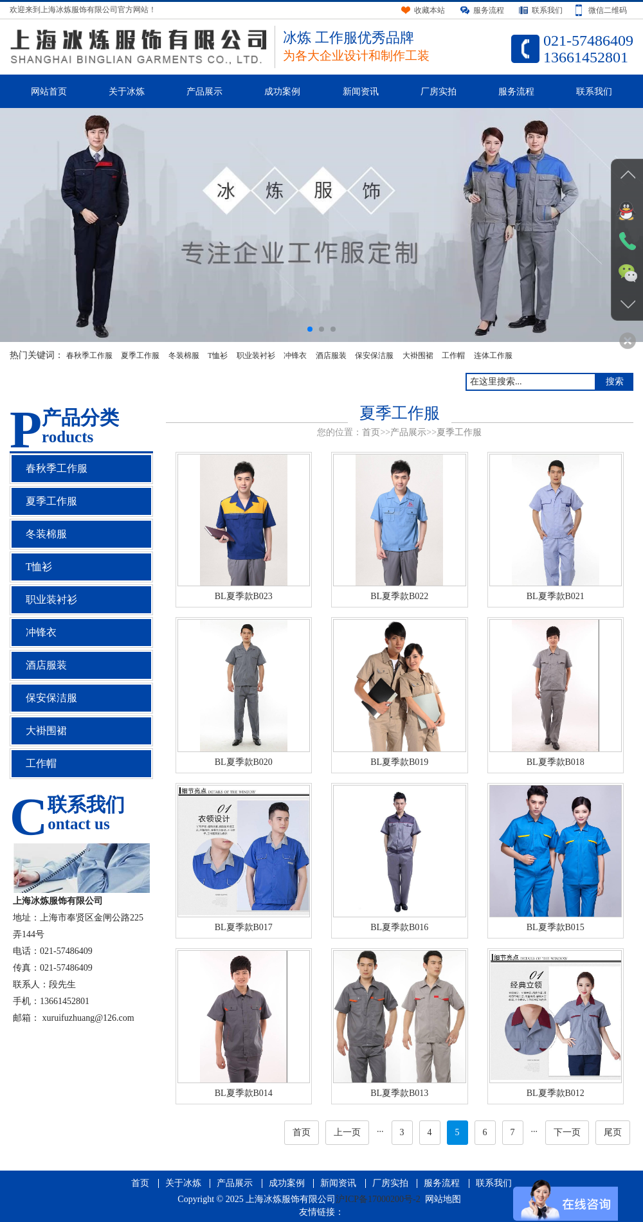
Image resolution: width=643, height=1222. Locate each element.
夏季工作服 (140, 355)
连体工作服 (493, 355)
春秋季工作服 (89, 355)
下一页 (567, 1132)
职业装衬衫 (256, 355)
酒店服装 (331, 355)
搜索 (615, 381)
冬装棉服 (183, 355)
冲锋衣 (295, 355)
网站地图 (443, 1199)
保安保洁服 (374, 355)
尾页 (613, 1132)
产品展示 (204, 91)
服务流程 (516, 91)
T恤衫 (218, 355)
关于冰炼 (127, 91)
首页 (371, 432)
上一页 (347, 1132)
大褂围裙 (418, 355)
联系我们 (594, 91)
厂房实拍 (439, 91)
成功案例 (282, 91)
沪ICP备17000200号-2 (378, 1199)
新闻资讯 (361, 91)
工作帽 (453, 355)
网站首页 (49, 91)
